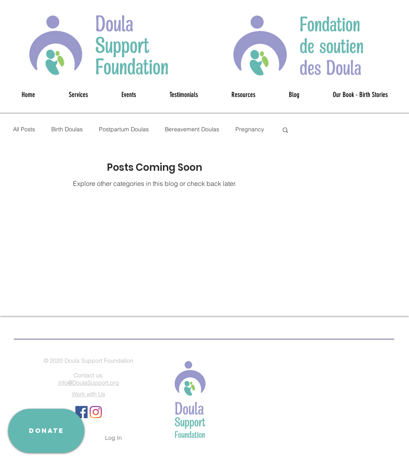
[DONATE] (46, 431)
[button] (285, 130)
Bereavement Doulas (192, 129)
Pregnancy (249, 129)
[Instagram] (96, 412)
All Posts (24, 129)
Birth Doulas (67, 129)
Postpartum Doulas (124, 129)
